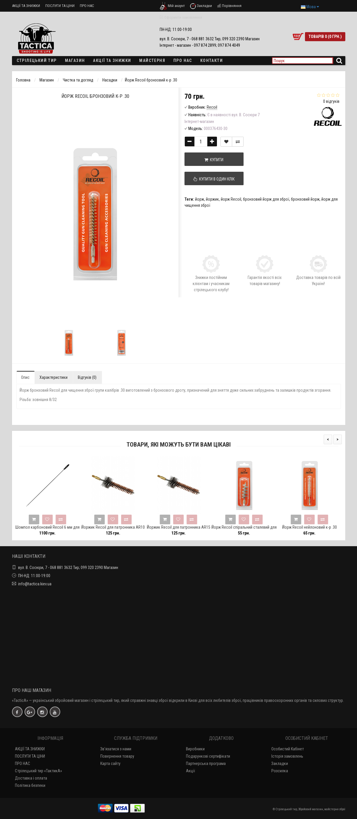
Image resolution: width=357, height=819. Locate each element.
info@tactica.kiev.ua (34, 584)
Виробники (195, 749)
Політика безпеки (30, 785)
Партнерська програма (206, 763)
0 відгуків (331, 101)
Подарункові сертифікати (208, 756)
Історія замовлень (287, 756)
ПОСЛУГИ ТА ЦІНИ (60, 6)
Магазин (75, 60)
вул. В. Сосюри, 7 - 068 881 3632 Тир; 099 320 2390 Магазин (68, 567)
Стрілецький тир (37, 60)
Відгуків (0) (87, 377)
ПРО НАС (87, 6)
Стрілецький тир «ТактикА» (38, 770)
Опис (25, 377)
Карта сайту (110, 763)
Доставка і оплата (31, 778)
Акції (190, 770)
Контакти (211, 60)
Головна (23, 80)
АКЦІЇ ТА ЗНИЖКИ (26, 6)
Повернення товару (117, 756)
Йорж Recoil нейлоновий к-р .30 (318, 527)
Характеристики (53, 377)
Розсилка (279, 770)
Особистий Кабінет (287, 749)
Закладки (279, 763)
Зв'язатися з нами (115, 749)
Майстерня (152, 60)
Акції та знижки (112, 60)
